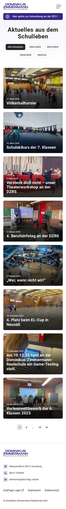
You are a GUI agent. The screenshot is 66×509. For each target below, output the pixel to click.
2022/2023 (35, 47)
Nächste (46, 427)
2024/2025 (25, 55)
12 (39, 427)
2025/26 (41, 55)
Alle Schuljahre (15, 47)
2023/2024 (52, 47)
